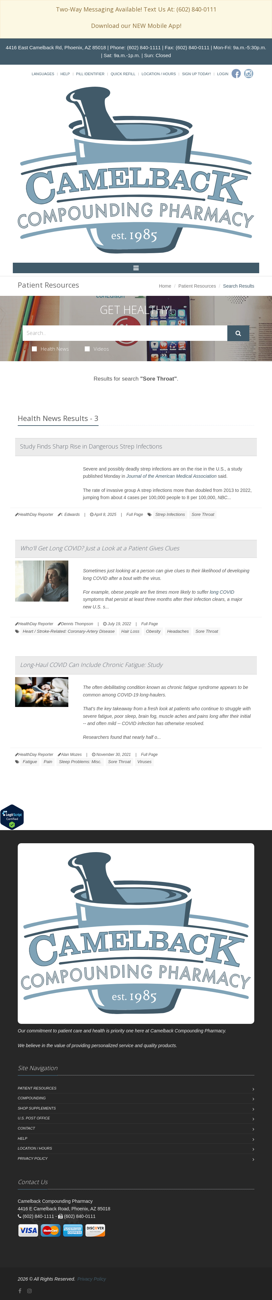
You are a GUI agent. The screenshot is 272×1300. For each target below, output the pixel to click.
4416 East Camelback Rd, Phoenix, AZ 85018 (56, 47)
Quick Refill (123, 74)
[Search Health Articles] (125, 333)
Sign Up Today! (196, 74)
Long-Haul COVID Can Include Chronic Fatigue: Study (91, 665)
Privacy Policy (33, 1158)
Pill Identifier (90, 74)
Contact (26, 1128)
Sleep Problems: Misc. (80, 761)
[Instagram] (248, 73)
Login (222, 74)
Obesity (153, 631)
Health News (50, 348)
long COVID (222, 592)
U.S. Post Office (34, 1118)
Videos (97, 348)
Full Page (134, 514)
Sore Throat (203, 514)
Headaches (178, 631)
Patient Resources (197, 286)
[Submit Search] (238, 333)
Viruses (144, 761)
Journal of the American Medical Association (171, 476)
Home (165, 286)
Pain (48, 761)
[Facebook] (236, 73)
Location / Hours (159, 74)
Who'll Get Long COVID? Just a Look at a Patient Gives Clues (99, 548)
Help (65, 74)
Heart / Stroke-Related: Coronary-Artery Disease (69, 631)
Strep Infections (170, 514)
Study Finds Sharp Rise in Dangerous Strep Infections (91, 446)
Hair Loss (130, 631)
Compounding (32, 1098)
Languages (43, 74)
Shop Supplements (37, 1108)
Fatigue (30, 761)
